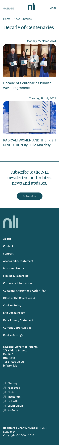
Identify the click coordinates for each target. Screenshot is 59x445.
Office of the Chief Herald (19, 298)
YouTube (10, 410)
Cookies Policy (12, 305)
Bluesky (10, 383)
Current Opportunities (17, 327)
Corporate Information (17, 283)
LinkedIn (10, 401)
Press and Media (13, 268)
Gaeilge (8, 8)
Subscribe (29, 196)
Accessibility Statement (18, 261)
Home (6, 19)
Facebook (11, 387)
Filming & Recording (15, 276)
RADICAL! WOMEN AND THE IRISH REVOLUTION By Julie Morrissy (29, 142)
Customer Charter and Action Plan (24, 290)
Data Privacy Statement (18, 320)
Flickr (8, 392)
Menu (53, 8)
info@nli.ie (10, 365)
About (7, 239)
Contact (8, 246)
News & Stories (23, 19)
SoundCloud (13, 406)
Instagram (11, 396)
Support (8, 253)
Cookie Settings (13, 335)
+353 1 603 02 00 (13, 362)
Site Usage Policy (14, 313)
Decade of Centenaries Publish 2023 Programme (27, 85)
